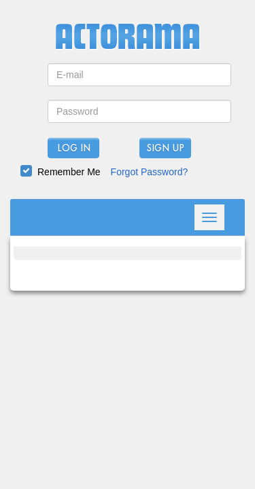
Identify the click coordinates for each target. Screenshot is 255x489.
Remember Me (69, 171)
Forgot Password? (149, 171)
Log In (73, 148)
